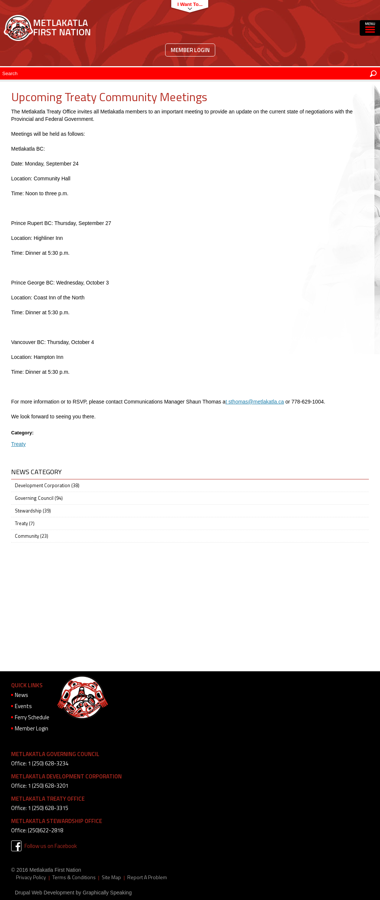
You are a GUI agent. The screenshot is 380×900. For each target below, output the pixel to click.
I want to (188, 4)
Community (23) (31, 536)
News (21, 695)
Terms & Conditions (74, 877)
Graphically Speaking (107, 893)
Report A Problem (147, 877)
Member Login (190, 50)
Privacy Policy (31, 877)
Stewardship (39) (33, 510)
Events (23, 706)
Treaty (18, 444)
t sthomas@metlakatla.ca (255, 402)
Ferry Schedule (32, 717)
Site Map (111, 877)
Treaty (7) (25, 523)
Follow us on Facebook (50, 846)
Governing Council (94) (39, 498)
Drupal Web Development (44, 893)
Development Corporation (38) (47, 485)
